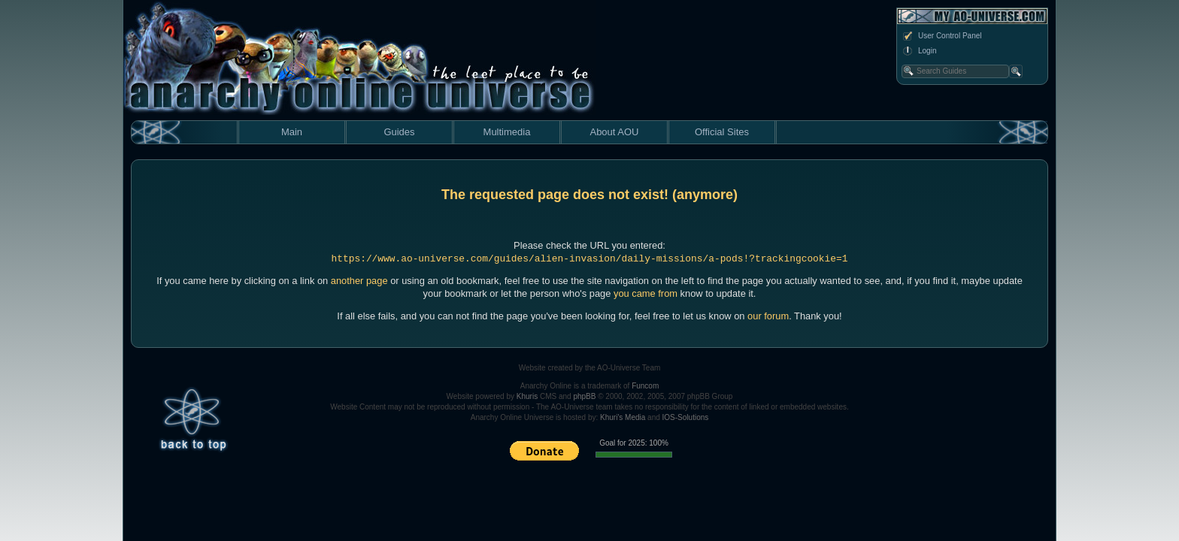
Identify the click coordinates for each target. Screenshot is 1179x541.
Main (291, 132)
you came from (645, 293)
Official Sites (722, 132)
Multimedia (507, 132)
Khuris (527, 396)
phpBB (584, 396)
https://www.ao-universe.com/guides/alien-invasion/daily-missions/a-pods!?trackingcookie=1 (590, 258)
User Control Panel (941, 36)
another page (359, 280)
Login (919, 51)
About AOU (614, 132)
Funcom (645, 386)
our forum (768, 316)
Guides (398, 132)
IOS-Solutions (685, 417)
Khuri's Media (622, 417)
